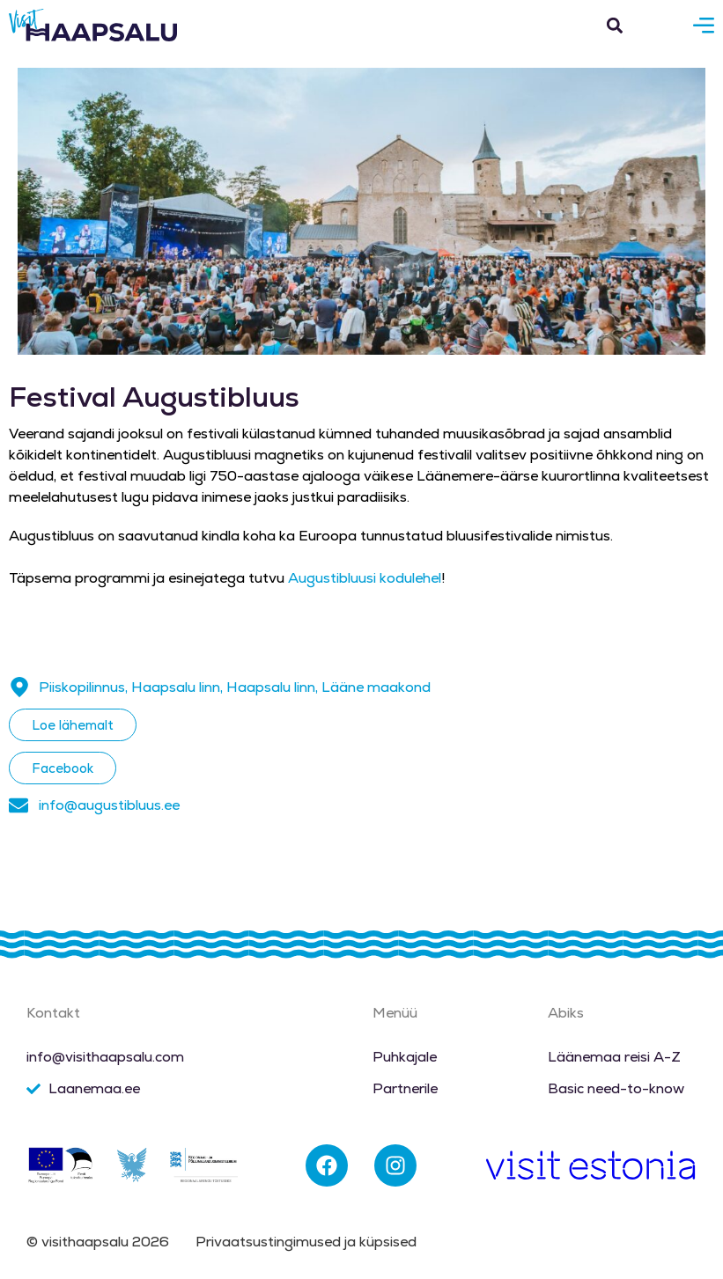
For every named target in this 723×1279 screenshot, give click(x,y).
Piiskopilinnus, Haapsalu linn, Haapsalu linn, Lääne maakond (235, 687)
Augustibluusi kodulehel (364, 578)
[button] (614, 25)
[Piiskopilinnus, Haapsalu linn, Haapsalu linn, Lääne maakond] (19, 687)
